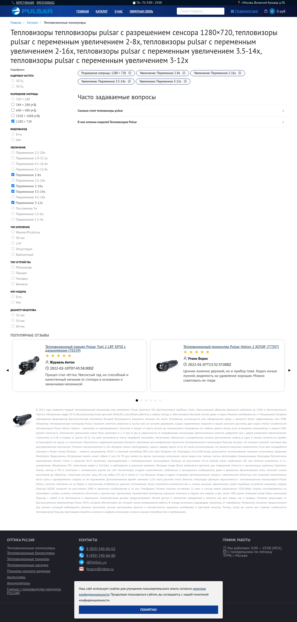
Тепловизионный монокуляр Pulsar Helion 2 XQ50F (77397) (231, 346)
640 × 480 (23, 110)
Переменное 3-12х (29, 203)
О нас (119, 11)
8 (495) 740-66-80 (100, 555)
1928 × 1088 (25, 116)
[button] (182, 111)
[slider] (93, 355)
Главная (83, 11)
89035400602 (45, 3)
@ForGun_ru (96, 562)
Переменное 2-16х (29, 186)
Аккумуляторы (18, 583)
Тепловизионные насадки (27, 565)
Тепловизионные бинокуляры (31, 552)
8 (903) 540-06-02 (100, 548)
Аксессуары (16, 577)
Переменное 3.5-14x (30, 192)
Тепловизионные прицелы (28, 559)
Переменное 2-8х (28, 175)
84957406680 (25, 3)
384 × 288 (23, 105)
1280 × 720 (24, 121)
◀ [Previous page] (7, 370)
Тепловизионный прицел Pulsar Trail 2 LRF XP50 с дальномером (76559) (85, 348)
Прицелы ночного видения (28, 571)
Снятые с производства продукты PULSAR (34, 591)
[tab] (182, 111)
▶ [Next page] (289, 370)
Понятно (148, 610)
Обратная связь (141, 11)
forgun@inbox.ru (100, 568)
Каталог (102, 11)
